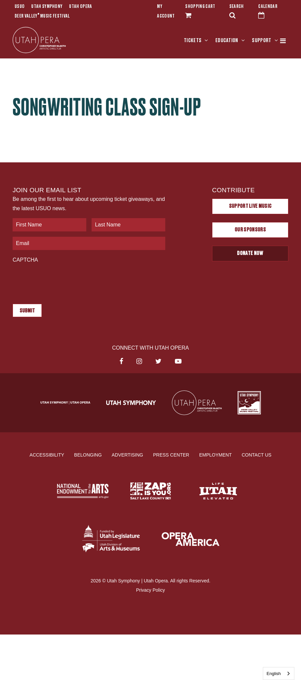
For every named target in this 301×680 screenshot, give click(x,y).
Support (261, 40)
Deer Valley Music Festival (42, 16)
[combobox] (278, 673)
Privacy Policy (150, 590)
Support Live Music (250, 206)
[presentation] (63, 280)
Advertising (127, 455)
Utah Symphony (46, 6)
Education (226, 40)
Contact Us (256, 455)
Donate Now (250, 253)
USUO (20, 6)
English (273, 673)
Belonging (88, 455)
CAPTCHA (25, 260)
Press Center (171, 455)
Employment (215, 455)
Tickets (192, 40)
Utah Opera (80, 6)
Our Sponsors (250, 229)
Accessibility (47, 455)
